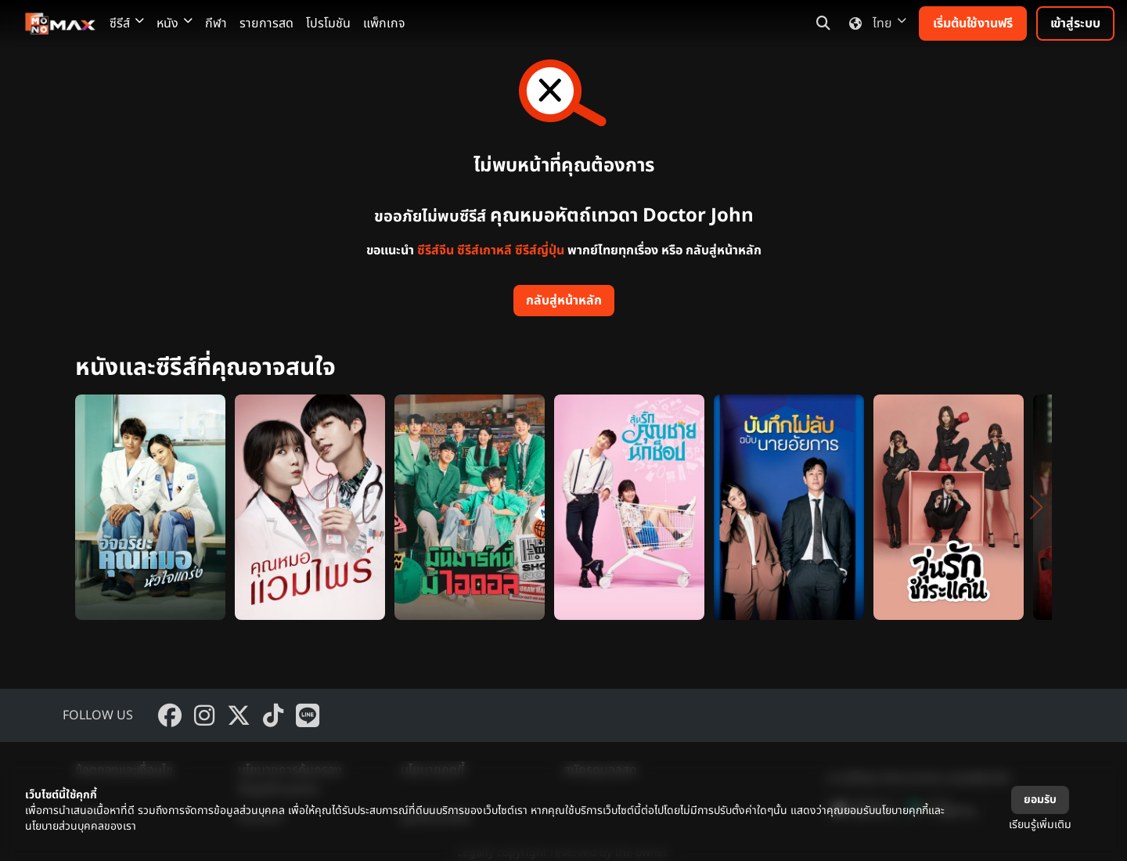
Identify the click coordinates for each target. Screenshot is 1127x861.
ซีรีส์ (127, 23)
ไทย (874, 23)
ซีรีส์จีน (435, 250)
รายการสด (266, 23)
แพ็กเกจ (384, 23)
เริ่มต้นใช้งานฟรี (973, 23)
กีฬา (216, 23)
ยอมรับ (1040, 799)
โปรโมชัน (328, 23)
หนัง (175, 23)
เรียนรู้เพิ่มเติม (1040, 824)
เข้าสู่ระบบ (1075, 23)
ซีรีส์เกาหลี (484, 250)
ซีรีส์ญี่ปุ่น (539, 250)
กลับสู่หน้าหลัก (564, 300)
